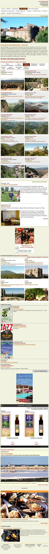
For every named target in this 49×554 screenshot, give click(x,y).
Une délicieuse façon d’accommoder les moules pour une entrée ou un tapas (19, 521)
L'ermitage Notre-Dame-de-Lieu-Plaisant (36, 74)
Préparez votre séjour (43, 484)
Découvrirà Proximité (26, 68)
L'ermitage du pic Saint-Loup (32, 162)
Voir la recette (44, 523)
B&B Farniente (5, 206)
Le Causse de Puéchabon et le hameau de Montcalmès (12, 118)
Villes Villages (23, 8)
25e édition (16, 328)
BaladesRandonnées (26, 64)
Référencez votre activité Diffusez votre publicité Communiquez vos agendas (6, 547)
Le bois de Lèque (5, 262)
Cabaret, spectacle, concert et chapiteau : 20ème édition (14, 368)
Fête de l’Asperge (18, 309)
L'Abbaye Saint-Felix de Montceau (34, 262)
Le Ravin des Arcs (5, 162)
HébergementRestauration (34, 64)
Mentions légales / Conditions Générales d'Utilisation (17, 546)
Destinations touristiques (7, 11)
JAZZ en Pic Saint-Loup (19, 327)
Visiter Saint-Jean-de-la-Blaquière (7, 64)
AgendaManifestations (10, 68)
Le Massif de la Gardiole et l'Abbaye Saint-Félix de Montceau (12, 285)
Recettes (29, 11)
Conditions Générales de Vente (30, 546)
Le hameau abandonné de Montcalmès (35, 118)
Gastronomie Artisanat (42, 64)
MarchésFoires (3, 68)
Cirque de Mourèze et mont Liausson (35, 96)
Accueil (3, 8)
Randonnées (15, 8)
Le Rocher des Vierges (7, 74)
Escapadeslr (24, 488)
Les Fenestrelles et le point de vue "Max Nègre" (11, 97)
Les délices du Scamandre (9, 185)
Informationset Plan (19, 68)
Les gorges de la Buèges (7, 140)
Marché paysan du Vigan (31, 284)
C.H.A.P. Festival (5, 367)
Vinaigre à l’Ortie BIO (12, 438)
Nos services (45, 5)
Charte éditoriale (44, 4)
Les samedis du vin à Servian (9, 362)
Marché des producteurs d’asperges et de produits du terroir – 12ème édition (30, 311)
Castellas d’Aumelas (30, 140)
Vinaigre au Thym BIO (36, 438)
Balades (9, 8)
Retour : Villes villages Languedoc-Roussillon (14, 59)
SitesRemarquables (18, 64)
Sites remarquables (33, 8)
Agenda (3, 13)
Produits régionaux (20, 11)
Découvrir (45, 194)
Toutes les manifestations (40, 371)
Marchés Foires (37, 11)
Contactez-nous (44, 2)
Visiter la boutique (44, 446)
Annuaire (44, 11)
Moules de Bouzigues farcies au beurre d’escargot (14, 519)
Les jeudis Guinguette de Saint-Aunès (24, 344)
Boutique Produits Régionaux (14, 13)
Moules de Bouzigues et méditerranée (11, 528)
